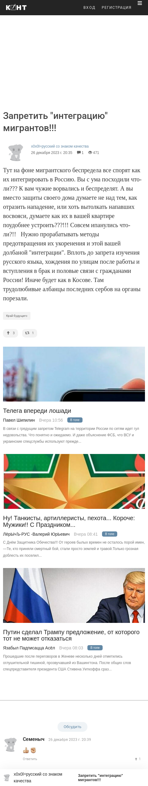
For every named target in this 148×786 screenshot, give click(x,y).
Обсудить (72, 726)
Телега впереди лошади (37, 411)
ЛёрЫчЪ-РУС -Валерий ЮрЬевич (36, 534)
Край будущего (16, 315)
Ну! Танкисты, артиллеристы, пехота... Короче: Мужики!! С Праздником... (69, 521)
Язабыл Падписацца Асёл (29, 647)
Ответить (30, 759)
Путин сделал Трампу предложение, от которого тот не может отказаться (71, 635)
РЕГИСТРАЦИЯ (117, 7)
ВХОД (89, 7)
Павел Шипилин (19, 420)
